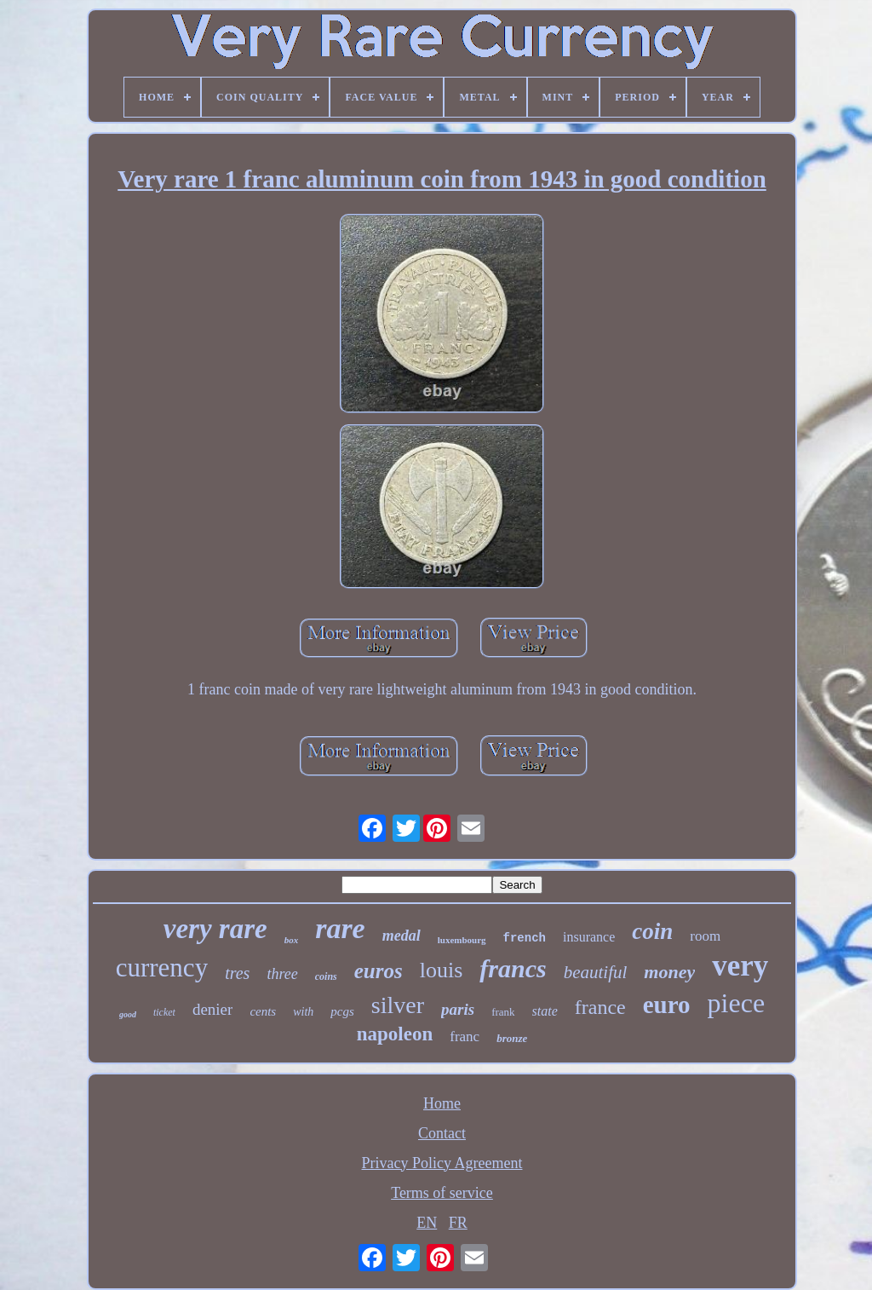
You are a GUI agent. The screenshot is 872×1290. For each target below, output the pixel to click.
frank (502, 1011)
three (282, 973)
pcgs (342, 1011)
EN (426, 1222)
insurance (589, 937)
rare (340, 928)
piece (737, 1003)
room (705, 936)
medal (401, 935)
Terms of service (442, 1192)
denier (212, 1009)
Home (442, 1103)
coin (652, 931)
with (303, 1011)
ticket (164, 1012)
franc (464, 1036)
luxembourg (462, 940)
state (545, 1011)
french (524, 938)
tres (237, 973)
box (291, 940)
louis (441, 970)
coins (326, 976)
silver (397, 1005)
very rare (215, 928)
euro (667, 1004)
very (740, 965)
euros (378, 970)
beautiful (596, 972)
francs (512, 968)
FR (458, 1222)
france (600, 1007)
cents (263, 1011)
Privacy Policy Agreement (442, 1163)
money (669, 971)
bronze (511, 1038)
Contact (442, 1133)
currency (162, 967)
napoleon (395, 1034)
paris (457, 1009)
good (127, 1014)
